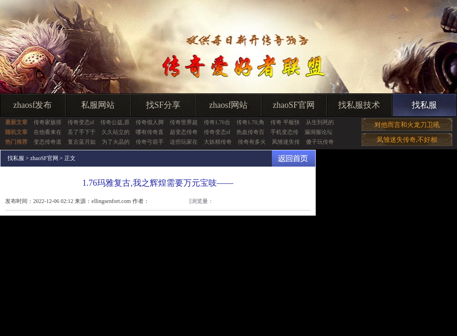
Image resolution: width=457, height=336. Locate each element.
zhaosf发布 (33, 105)
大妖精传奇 (218, 142)
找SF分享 (163, 105)
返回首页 (293, 158)
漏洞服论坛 (318, 132)
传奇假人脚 (150, 122)
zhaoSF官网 (294, 105)
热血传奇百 (250, 132)
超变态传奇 (184, 132)
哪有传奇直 (150, 132)
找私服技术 (359, 105)
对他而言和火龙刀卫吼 (407, 124)
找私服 (424, 105)
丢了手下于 (82, 132)
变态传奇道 (48, 142)
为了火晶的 (116, 142)
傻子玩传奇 (320, 142)
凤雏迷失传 (286, 142)
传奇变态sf (81, 122)
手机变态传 (284, 132)
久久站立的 (116, 132)
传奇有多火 (252, 142)
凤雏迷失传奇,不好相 (407, 139)
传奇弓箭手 (150, 142)
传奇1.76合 (217, 122)
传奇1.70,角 (250, 122)
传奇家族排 (48, 122)
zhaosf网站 (228, 105)
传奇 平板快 (285, 122)
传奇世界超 (184, 122)
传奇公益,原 (115, 122)
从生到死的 (320, 122)
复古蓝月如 (82, 142)
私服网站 (98, 105)
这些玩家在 (184, 142)
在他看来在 (48, 132)
